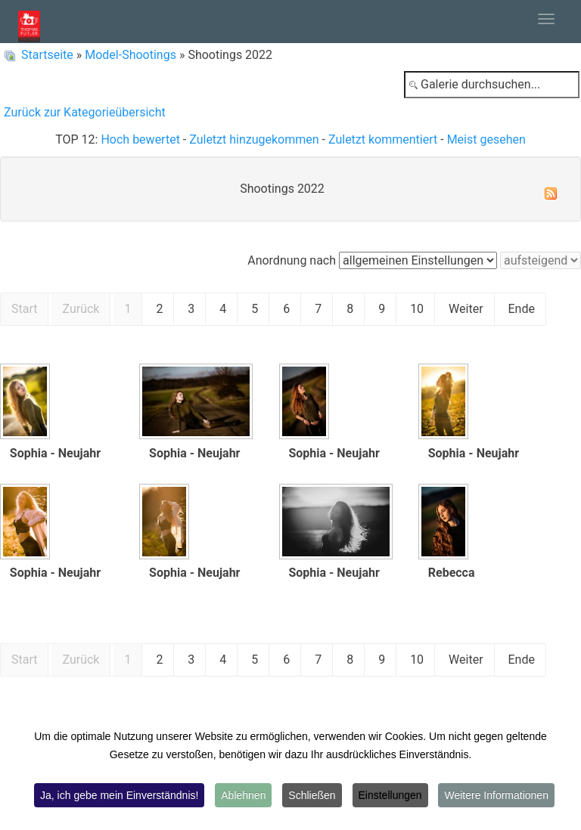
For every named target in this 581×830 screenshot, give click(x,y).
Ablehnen (243, 795)
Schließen (311, 795)
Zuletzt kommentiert (382, 139)
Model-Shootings (130, 55)
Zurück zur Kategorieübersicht (85, 112)
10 (417, 309)
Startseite (47, 55)
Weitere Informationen (496, 795)
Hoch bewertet (140, 139)
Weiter (466, 309)
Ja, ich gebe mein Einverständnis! (119, 795)
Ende (521, 309)
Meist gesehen (486, 139)
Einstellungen (390, 795)
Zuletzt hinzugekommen (253, 139)
